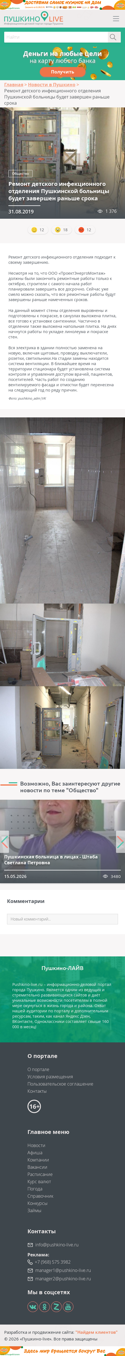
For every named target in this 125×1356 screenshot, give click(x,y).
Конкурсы (37, 1203)
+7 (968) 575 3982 (53, 1262)
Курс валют (39, 1181)
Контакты (37, 1091)
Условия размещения (50, 1077)
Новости (36, 1145)
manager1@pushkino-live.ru (63, 1270)
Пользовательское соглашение (60, 1084)
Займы (34, 1210)
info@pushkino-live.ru (56, 1245)
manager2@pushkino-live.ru (63, 1279)
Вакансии (37, 1167)
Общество (20, 173)
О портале (38, 1069)
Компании (38, 1160)
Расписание (40, 1174)
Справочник (40, 1196)
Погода (34, 1189)
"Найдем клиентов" (96, 1332)
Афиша (34, 1153)
